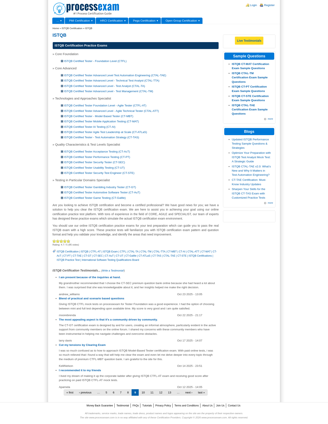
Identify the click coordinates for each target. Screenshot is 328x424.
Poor (54, 241)
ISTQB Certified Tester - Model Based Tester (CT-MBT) (98, 116)
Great (65, 241)
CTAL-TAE (169, 255)
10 (143, 392)
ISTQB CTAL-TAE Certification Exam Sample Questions (250, 109)
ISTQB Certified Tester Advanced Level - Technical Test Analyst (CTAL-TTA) (111, 80)
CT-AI (182, 251)
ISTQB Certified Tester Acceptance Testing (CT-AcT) (97, 151)
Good (61, 241)
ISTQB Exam (110, 251)
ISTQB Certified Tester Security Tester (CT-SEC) (94, 162)
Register (269, 5)
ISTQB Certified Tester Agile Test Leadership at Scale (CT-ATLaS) (105, 132)
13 (169, 392)
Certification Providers (169, 417)
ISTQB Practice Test (68, 260)
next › (188, 392)
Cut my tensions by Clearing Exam (82, 344)
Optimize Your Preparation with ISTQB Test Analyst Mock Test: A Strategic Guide (251, 157)
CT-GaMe (130, 255)
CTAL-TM (146, 251)
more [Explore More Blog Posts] (270, 203)
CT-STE (182, 255)
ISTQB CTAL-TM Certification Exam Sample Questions (250, 77)
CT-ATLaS (144, 255)
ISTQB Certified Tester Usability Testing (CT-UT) (94, 167)
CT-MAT (206, 251)
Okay (58, 241)
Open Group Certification (181, 20)
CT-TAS (156, 255)
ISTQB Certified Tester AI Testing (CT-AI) (89, 126)
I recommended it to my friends (80, 370)
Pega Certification (144, 20)
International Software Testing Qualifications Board (110, 260)
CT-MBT (172, 251)
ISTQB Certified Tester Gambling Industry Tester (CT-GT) (100, 187)
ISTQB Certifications (200, 255)
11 (152, 392)
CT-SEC (98, 255)
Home (56, 28)
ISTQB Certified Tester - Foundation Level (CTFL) (95, 61)
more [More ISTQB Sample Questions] (270, 119)
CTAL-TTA (159, 251)
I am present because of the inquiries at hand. (89, 277)
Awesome (68, 241)
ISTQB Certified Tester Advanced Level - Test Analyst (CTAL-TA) (104, 86)
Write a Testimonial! (113, 270)
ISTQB (84, 251)
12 (160, 392)
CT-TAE (77, 255)
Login (253, 5)
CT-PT (67, 255)
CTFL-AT (95, 251)
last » (201, 392)
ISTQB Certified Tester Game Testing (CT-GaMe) (95, 197)
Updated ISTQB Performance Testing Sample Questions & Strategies (250, 144)
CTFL (123, 251)
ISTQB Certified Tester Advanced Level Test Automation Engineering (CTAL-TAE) (115, 75)
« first (69, 392)
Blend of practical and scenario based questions (91, 298)
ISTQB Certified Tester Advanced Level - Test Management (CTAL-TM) (108, 91)
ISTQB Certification (68, 251)
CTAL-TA (133, 251)
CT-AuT (109, 255)
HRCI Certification (111, 20)
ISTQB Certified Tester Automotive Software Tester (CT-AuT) (102, 192)
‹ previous (85, 392)
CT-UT (119, 255)
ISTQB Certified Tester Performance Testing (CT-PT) (97, 157)
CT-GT (87, 255)
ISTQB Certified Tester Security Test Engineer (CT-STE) (99, 173)
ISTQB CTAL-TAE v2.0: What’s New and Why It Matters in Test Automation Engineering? (251, 171)
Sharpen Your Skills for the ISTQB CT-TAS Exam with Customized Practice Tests (248, 193)
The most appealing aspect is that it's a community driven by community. (108, 319)
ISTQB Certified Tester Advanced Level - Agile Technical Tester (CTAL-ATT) (111, 110)
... (57, 20)
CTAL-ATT (193, 251)
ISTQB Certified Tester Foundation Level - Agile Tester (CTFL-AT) (105, 105)
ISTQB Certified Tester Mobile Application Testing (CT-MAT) (101, 121)
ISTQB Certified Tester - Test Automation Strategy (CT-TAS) (101, 137)
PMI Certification (79, 20)
